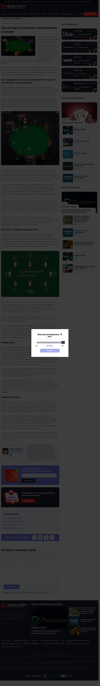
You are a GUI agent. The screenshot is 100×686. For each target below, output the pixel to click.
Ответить (50, 350)
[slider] (63, 342)
